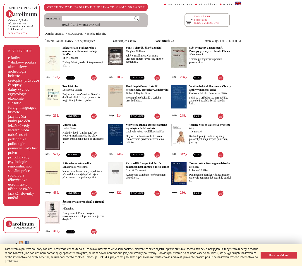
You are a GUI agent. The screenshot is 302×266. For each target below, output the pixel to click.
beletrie (14, 76)
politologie (16, 143)
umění (13, 198)
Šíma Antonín (196, 54)
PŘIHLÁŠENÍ (208, 4)
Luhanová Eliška (198, 170)
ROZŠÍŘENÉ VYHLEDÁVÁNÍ (81, 25)
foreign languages (22, 107)
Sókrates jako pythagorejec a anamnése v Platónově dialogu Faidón (79, 51)
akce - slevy (17, 67)
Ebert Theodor (70, 57)
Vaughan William (135, 51)
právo (12, 153)
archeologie (17, 71)
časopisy (15, 85)
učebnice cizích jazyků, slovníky (21, 191)
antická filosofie (96, 33)
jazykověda (17, 116)
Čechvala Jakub (197, 93)
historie (14, 112)
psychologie (17, 162)
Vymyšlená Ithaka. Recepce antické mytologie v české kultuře (146, 126)
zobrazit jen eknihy (124, 40)
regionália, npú (20, 166)
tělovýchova (17, 180)
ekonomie (16, 98)
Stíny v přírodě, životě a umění (143, 47)
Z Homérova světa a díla (76, 163)
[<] (222, 40)
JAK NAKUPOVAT (180, 4)
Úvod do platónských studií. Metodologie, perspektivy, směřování (147, 88)
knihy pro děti (19, 121)
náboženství (17, 134)
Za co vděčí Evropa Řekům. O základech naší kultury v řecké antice (147, 165)
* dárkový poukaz (22, 62)
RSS (18, 243)
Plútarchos (68, 208)
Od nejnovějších (85, 40)
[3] (231, 40)
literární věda (18, 130)
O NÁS (227, 4)
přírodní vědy (18, 157)
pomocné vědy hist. (23, 148)
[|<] (217, 40)
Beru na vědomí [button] (278, 255)
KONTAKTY (18, 33)
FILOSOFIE (75, 33)
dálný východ (18, 89)
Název (69, 40)
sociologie (16, 175)
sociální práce (19, 171)
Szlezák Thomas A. (136, 170)
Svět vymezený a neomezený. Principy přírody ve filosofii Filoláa (209, 49)
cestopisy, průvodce (23, 80)
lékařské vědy (19, 125)
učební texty (17, 184)
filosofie (14, 103)
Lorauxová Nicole (72, 89)
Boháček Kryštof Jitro (138, 93)
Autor (59, 40)
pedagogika (17, 139)
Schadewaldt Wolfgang (75, 166)
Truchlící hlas (70, 86)
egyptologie (17, 94)
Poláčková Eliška (218, 93)
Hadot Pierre (69, 128)
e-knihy (14, 58)
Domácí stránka (54, 33)
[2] (226, 40)
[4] (235, 40)
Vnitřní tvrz (69, 124)
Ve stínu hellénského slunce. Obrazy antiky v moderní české (210, 88)
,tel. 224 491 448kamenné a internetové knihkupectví (20, 25)
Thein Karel (195, 131)
